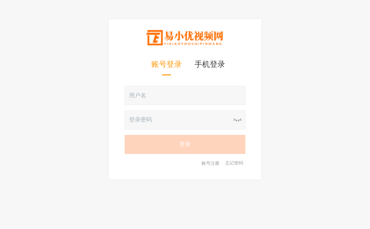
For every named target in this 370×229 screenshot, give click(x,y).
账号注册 (210, 163)
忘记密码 (234, 163)
